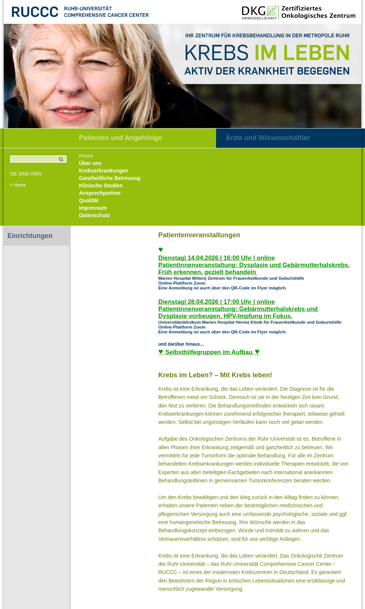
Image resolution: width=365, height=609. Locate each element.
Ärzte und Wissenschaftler (268, 138)
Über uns (90, 163)
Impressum (93, 208)
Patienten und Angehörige (120, 138)
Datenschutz (94, 215)
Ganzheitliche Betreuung (109, 178)
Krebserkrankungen (103, 171)
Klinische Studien (101, 185)
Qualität (88, 200)
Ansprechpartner (100, 193)
